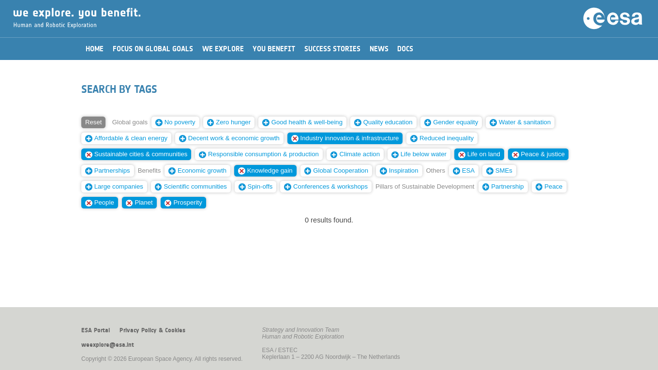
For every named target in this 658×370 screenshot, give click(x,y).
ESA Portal (95, 330)
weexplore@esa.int (107, 345)
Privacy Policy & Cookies (152, 330)
